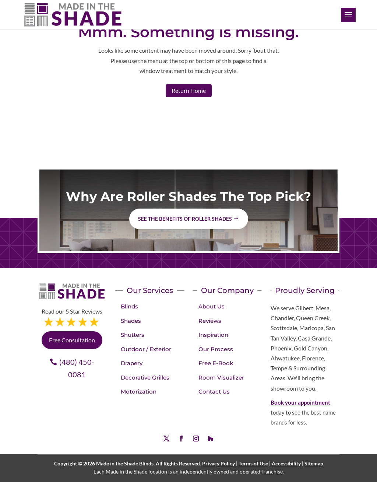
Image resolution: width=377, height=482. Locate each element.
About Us (211, 306)
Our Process (215, 349)
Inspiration (213, 334)
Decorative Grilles (145, 377)
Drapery (131, 363)
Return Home (189, 90)
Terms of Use (253, 463)
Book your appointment (300, 402)
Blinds (129, 306)
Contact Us (214, 391)
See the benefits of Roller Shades (185, 219)
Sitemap (313, 463)
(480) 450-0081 (76, 368)
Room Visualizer (221, 377)
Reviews (209, 320)
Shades (131, 320)
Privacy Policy (218, 463)
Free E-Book (215, 363)
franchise (272, 471)
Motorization (138, 391)
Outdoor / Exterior (146, 349)
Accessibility (286, 463)
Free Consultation (72, 339)
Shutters (132, 334)
